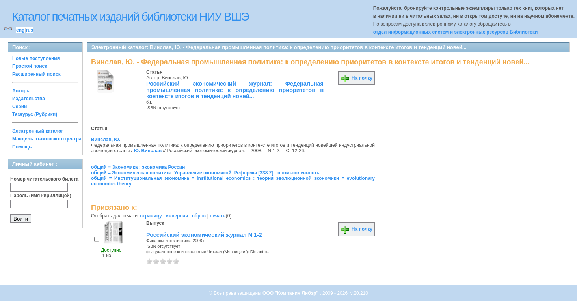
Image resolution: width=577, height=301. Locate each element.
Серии (19, 106)
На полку (356, 78)
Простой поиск (29, 66)
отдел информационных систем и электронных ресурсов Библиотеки (455, 32)
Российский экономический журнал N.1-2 (204, 235)
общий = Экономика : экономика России (138, 167)
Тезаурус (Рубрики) (34, 114)
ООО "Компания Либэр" (291, 293)
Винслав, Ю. (176, 77)
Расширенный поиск (36, 74)
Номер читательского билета (44, 179)
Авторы (21, 90)
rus (29, 30)
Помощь (22, 147)
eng (20, 30)
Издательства (28, 98)
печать (218, 216)
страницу (151, 216)
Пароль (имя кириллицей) (40, 195)
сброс (199, 216)
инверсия (177, 216)
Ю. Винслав (148, 150)
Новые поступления (36, 58)
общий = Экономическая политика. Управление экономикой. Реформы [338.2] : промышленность (205, 173)
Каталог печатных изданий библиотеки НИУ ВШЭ (130, 16)
